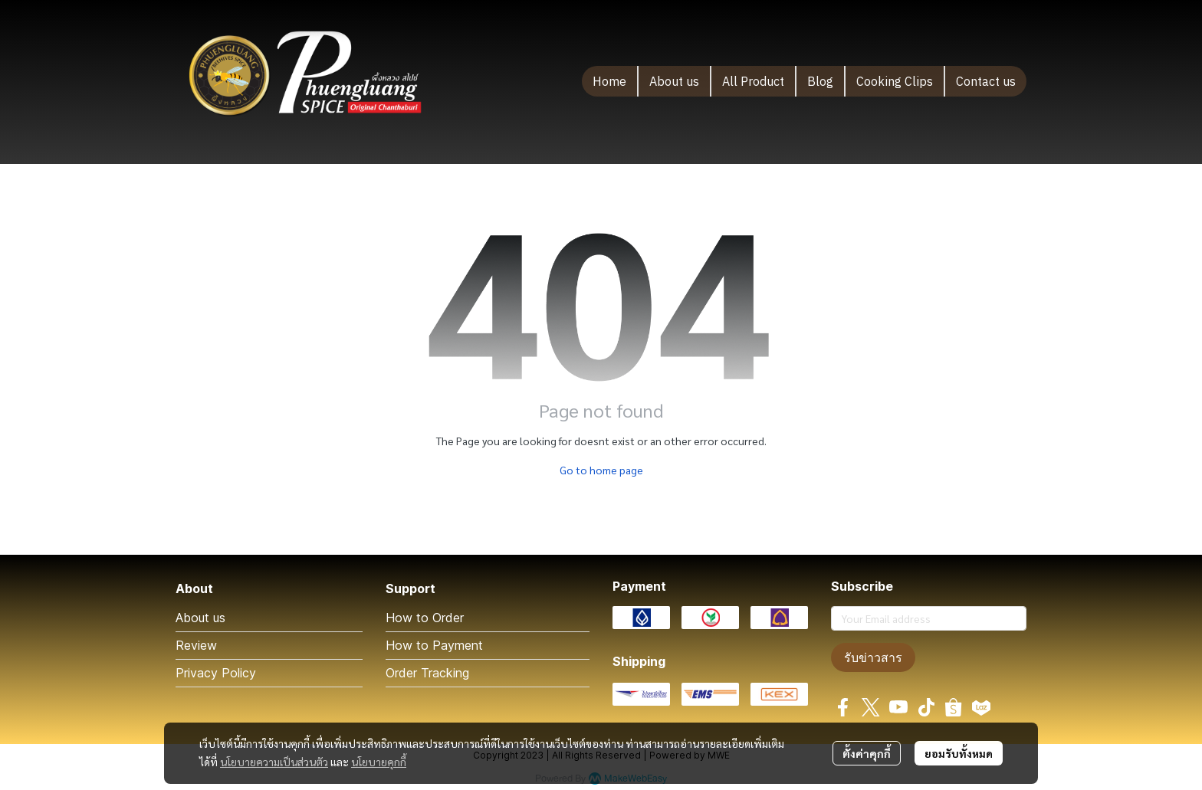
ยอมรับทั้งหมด (958, 753)
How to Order (425, 617)
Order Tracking (427, 672)
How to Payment (434, 645)
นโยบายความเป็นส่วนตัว (274, 762)
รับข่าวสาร (873, 657)
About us (200, 617)
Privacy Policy (216, 672)
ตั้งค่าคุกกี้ (866, 753)
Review (196, 645)
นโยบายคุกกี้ (378, 762)
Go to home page (601, 470)
